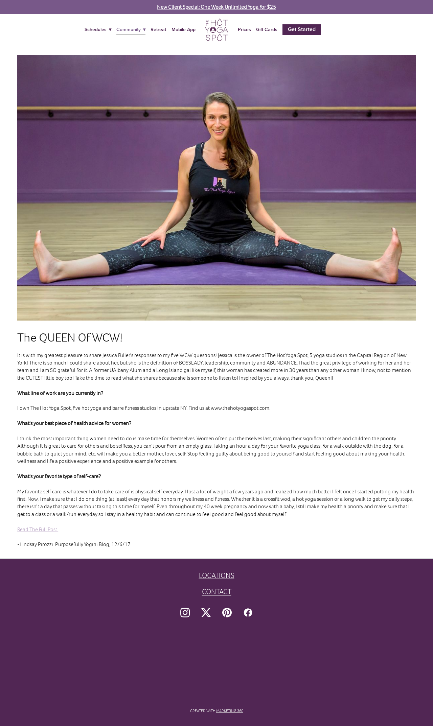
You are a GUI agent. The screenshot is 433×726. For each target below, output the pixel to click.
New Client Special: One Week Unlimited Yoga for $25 (216, 6)
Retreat (158, 29)
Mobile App (184, 29)
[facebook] (248, 613)
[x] (206, 613)
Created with (216, 710)
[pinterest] (227, 613)
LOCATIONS (216, 575)
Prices (244, 29)
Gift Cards (266, 29)
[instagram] (185, 613)
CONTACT (216, 591)
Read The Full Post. (37, 529)
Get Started (302, 29)
